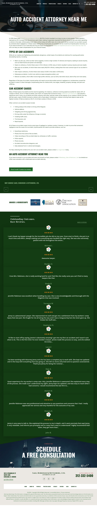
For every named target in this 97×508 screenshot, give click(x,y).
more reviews (82, 222)
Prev (6, 189)
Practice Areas (52, 3)
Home (25, 486)
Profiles (45, 3)
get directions (8, 479)
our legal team (61, 150)
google (49, 479)
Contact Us (75, 3)
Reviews (65, 3)
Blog (70, 3)
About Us (39, 3)
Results (59, 3)
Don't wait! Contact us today (21, 169)
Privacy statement (65, 492)
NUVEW (29, 492)
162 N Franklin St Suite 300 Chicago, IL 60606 (10, 475)
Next (91, 189)
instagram (53, 479)
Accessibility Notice (55, 492)
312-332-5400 (90, 4)
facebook (44, 479)
